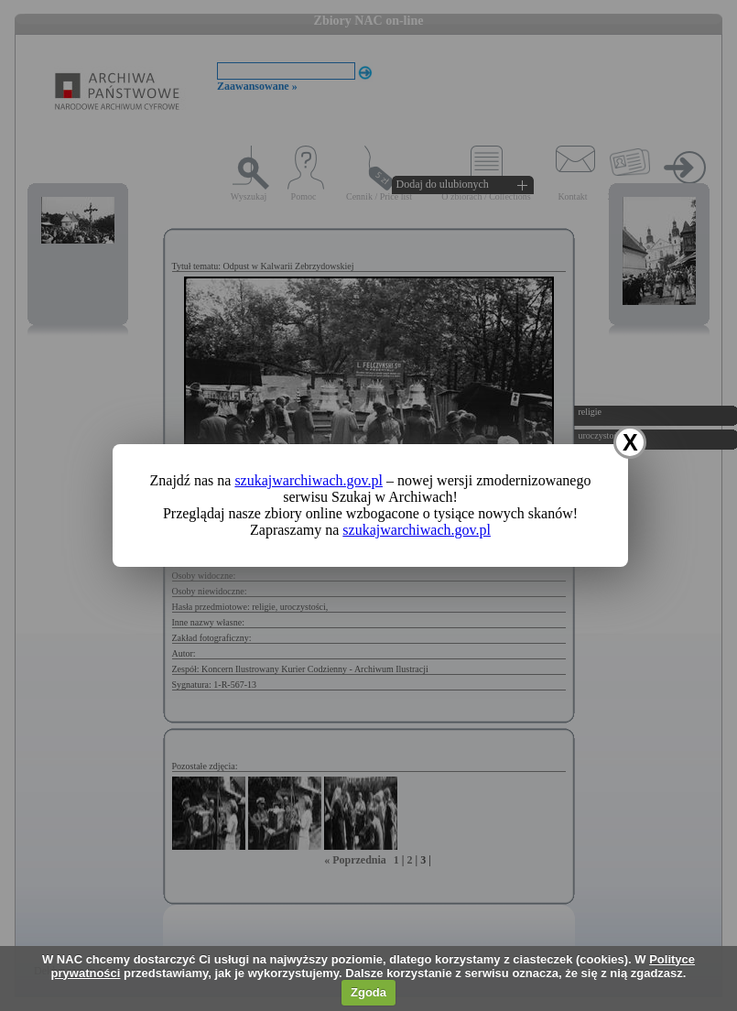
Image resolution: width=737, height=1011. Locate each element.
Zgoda (368, 992)
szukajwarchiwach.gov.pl (308, 480)
